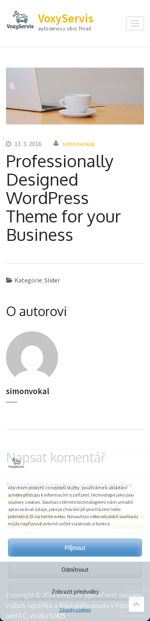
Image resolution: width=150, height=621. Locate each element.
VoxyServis (65, 18)
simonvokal (78, 144)
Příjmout (75, 547)
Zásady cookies (75, 610)
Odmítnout (75, 569)
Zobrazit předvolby (75, 591)
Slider (52, 280)
